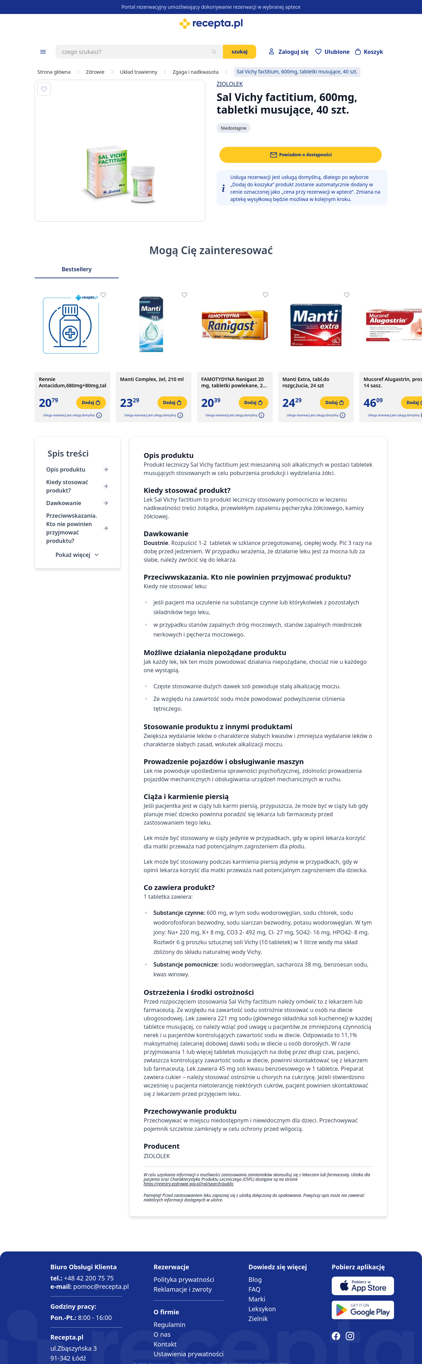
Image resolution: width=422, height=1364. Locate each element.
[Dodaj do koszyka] (91, 402)
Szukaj (239, 51)
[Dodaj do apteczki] (44, 89)
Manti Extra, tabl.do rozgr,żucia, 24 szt (305, 382)
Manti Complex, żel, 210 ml (152, 379)
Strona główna (54, 72)
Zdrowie (95, 72)
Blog (255, 1279)
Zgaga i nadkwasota (195, 72)
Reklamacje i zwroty (183, 1289)
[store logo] (211, 24)
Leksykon (262, 1309)
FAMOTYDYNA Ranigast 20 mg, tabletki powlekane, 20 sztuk (233, 382)
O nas (162, 1334)
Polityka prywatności (184, 1279)
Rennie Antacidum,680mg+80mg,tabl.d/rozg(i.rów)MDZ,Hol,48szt (72, 382)
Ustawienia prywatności (189, 1354)
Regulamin (169, 1324)
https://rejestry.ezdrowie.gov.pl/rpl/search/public (188, 1184)
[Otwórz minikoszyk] (369, 52)
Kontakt (165, 1344)
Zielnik (258, 1318)
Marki (256, 1299)
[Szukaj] (213, 51)
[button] (98, 415)
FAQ (254, 1289)
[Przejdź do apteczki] (332, 52)
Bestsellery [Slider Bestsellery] (77, 269)
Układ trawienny (138, 72)
